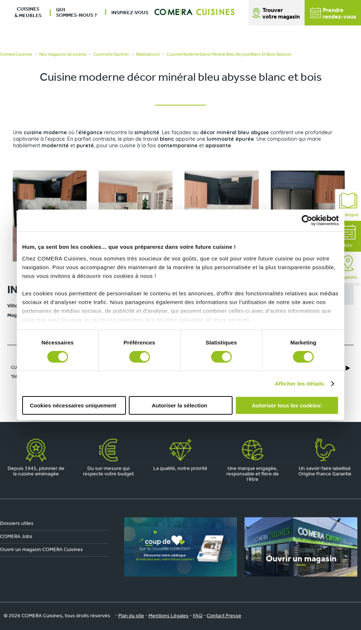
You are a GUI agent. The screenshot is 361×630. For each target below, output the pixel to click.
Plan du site (131, 616)
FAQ (197, 616)
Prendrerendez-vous (333, 13)
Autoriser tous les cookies (286, 405)
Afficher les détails (299, 383)
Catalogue (348, 205)
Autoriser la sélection (179, 405)
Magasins (348, 267)
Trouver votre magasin (281, 14)
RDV (348, 236)
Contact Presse (224, 616)
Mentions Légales (168, 616)
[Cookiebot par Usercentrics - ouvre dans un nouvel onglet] (307, 220)
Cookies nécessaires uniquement (73, 405)
